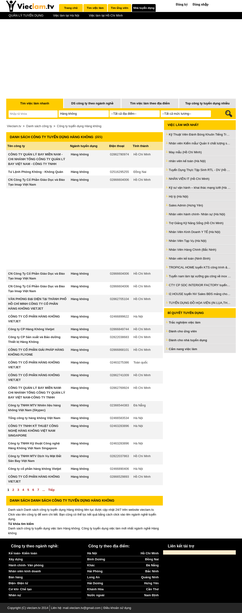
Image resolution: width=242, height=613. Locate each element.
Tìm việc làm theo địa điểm (150, 103)
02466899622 (119, 316)
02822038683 (119, 337)
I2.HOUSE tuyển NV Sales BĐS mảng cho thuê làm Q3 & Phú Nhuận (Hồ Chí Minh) (200, 294)
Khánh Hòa (95, 589)
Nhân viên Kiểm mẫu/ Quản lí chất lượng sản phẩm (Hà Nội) (200, 143)
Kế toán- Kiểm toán (23, 553)
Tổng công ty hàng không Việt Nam (34, 418)
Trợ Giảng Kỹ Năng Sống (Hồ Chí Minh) (196, 223)
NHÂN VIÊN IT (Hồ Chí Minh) (189, 179)
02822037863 (119, 456)
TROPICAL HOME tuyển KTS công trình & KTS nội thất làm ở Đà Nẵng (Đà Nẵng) (200, 267)
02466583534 (119, 418)
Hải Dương (95, 583)
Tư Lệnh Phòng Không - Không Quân (35, 172)
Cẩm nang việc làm (183, 349)
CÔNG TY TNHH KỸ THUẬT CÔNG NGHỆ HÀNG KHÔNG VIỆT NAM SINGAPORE (33, 430)
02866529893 (119, 476)
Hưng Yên (151, 583)
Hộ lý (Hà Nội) (178, 196)
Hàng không (80, 154)
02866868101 (119, 350)
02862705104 (119, 299)
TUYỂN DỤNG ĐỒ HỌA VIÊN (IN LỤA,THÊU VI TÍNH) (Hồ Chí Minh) (200, 303)
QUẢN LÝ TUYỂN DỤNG (26, 15)
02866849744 (119, 329)
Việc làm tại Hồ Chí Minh (106, 15)
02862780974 (119, 154)
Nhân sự (15, 595)
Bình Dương (96, 559)
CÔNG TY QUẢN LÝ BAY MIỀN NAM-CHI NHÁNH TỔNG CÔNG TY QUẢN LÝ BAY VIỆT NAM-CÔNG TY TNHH (36, 392)
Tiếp (51, 490)
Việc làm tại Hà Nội (66, 15)
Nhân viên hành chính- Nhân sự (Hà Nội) (197, 214)
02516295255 (119, 172)
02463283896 (119, 426)
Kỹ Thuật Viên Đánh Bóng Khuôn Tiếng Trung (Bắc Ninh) (200, 134)
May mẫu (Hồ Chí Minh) (185, 152)
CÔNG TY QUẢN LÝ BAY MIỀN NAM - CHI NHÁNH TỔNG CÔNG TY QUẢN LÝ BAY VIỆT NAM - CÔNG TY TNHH (36, 159)
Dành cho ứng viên (183, 331)
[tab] (71, 8)
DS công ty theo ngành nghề (92, 103)
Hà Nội (138, 316)
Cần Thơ (152, 589)
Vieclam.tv (14, 126)
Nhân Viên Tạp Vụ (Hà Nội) (187, 241)
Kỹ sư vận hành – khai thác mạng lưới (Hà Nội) (200, 187)
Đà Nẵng (139, 405)
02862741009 (119, 375)
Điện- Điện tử (18, 583)
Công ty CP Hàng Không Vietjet (31, 329)
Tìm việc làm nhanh (34, 103)
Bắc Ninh (152, 571)
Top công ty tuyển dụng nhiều (207, 103)
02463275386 (119, 362)
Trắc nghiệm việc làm (187, 323)
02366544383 (119, 405)
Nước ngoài (95, 595)
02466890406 (119, 469)
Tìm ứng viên (119, 7)
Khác (91, 565)
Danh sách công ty (39, 126)
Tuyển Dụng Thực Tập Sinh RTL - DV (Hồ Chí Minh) (200, 170)
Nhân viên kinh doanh (25, 571)
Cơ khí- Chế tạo (20, 589)
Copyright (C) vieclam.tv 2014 (27, 608)
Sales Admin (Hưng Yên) (186, 205)
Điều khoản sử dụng (117, 608)
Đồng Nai (139, 172)
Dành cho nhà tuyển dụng (188, 340)
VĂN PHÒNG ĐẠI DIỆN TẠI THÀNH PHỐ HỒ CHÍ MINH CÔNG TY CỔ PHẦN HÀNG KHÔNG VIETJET (37, 303)
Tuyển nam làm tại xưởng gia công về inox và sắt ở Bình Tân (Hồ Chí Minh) (200, 276)
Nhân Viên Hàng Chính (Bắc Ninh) (192, 249)
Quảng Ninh (150, 577)
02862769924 (119, 388)
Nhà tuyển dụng (144, 7)
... (43, 490)
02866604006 (119, 180)
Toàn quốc (140, 362)
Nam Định (151, 595)
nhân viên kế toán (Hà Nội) (187, 161)
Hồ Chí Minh (142, 154)
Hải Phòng (95, 571)
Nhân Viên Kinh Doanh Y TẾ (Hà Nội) (194, 232)
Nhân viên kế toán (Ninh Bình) (189, 258)
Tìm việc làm (95, 7)
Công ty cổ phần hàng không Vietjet (34, 469)
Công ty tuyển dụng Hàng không (79, 126)
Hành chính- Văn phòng (26, 565)
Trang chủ (70, 7)
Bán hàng (16, 577)
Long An (93, 577)
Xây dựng (16, 559)
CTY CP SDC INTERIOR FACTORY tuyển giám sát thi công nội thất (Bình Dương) (200, 285)
